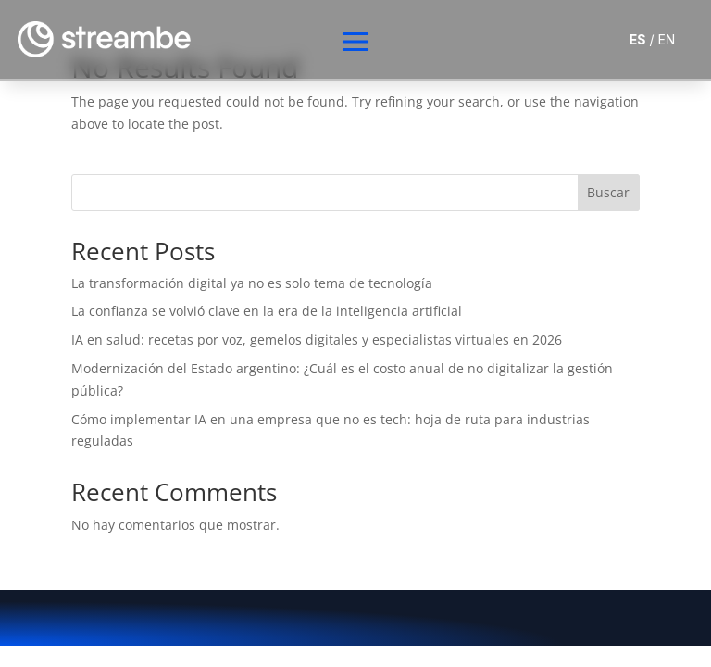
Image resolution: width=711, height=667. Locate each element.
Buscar (608, 192)
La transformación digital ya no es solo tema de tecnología (251, 283)
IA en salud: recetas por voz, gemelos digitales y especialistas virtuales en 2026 (316, 339)
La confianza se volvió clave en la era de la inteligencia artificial (266, 311)
